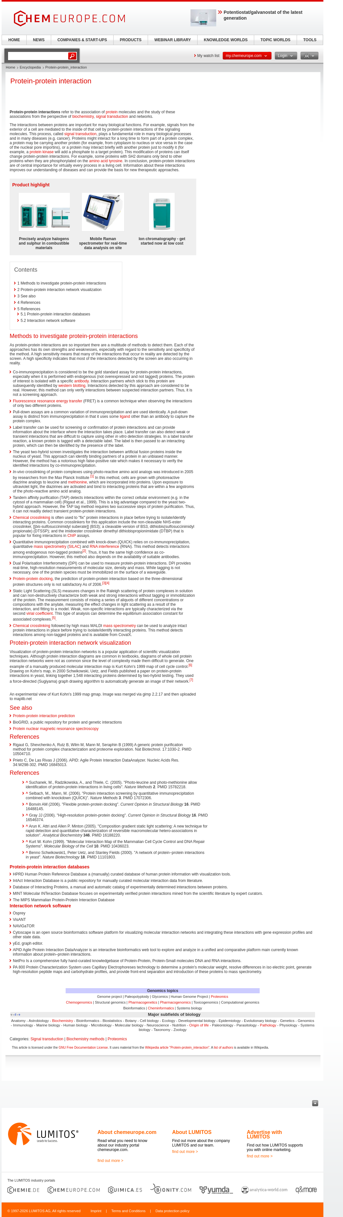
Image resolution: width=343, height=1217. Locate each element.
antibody (81, 381)
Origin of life (199, 1025)
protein (112, 112)
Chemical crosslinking (31, 517)
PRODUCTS (130, 40)
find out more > (110, 1160)
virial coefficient (39, 613)
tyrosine (115, 161)
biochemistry (83, 116)
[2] (84, 551)
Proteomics (219, 996)
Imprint (95, 1211)
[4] (107, 583)
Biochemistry (62, 1021)
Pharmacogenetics (142, 1002)
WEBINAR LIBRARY (172, 40)
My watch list (208, 55)
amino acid (98, 161)
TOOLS (309, 40)
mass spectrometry (50, 546)
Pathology (268, 1025)
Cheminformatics (161, 1008)
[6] (190, 665)
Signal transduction (47, 1039)
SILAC (74, 546)
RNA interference (104, 546)
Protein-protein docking (32, 578)
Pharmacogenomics (175, 1002)
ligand (125, 416)
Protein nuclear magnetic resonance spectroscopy (55, 728)
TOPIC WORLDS (275, 40)
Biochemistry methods (86, 1039)
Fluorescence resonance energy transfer (47, 401)
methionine (77, 482)
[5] (53, 618)
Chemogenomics (79, 1002)
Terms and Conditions (128, 1211)
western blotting (71, 385)
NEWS (39, 40)
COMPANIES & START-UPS (82, 40)
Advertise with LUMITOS (264, 1134)
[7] (191, 680)
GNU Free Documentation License (83, 1047)
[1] (92, 476)
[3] (104, 583)
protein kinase (42, 152)
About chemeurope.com (126, 1132)
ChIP (71, 535)
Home (10, 67)
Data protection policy (172, 1211)
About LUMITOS (191, 1132)
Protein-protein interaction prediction (44, 716)
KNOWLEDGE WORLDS (226, 40)
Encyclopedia (30, 67)
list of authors (223, 1047)
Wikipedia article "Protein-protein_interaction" (177, 1047)
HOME (14, 40)
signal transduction (112, 116)
